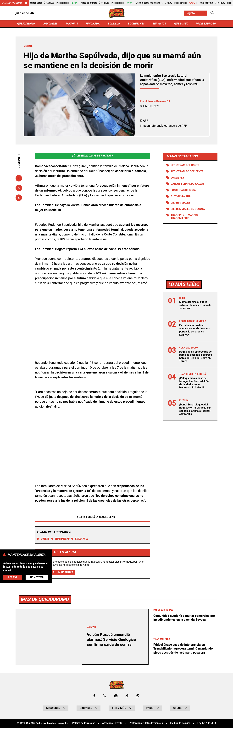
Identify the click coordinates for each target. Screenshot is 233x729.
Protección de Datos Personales (146, 724)
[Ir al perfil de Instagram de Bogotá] (116, 697)
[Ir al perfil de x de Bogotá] (104, 697)
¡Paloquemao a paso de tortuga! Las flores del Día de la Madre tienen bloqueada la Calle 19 (194, 384)
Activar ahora (64, 573)
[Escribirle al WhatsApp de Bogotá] (138, 697)
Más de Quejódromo (45, 600)
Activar (12, 577)
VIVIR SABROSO (205, 23)
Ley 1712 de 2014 (207, 724)
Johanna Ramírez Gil (157, 101)
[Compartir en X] (19, 188)
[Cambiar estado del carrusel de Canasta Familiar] (26, 3)
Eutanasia (80, 539)
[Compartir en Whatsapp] (19, 198)
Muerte (43, 539)
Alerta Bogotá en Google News (92, 517)
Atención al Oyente (112, 724)
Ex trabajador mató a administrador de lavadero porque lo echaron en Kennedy (194, 331)
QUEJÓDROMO (26, 23)
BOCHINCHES (135, 23)
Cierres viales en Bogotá (188, 210)
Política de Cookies (180, 724)
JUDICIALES (51, 23)
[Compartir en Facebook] (19, 178)
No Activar (37, 577)
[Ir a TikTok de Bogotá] (127, 697)
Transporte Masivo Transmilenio (184, 218)
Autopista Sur (181, 197)
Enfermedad (60, 539)
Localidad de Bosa (183, 191)
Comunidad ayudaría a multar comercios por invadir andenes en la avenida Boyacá (185, 619)
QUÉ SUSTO (180, 23)
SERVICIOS (158, 23)
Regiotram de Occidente (187, 172)
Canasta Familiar (12, 3)
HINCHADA (93, 23)
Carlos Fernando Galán (187, 184)
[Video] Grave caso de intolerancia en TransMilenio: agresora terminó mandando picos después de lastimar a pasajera (184, 649)
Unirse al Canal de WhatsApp (92, 156)
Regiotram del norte (185, 165)
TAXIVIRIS (72, 23)
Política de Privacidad (83, 724)
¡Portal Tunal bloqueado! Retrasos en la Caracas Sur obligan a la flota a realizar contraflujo (195, 410)
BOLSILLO (113, 23)
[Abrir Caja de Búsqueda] (212, 13)
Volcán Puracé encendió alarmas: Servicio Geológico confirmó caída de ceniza (112, 640)
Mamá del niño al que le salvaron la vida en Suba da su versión (195, 306)
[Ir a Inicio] (116, 13)
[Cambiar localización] (195, 13)
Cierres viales (180, 203)
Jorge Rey (177, 178)
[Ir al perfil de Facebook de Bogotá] (94, 697)
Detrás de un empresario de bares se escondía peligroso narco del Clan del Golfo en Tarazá (195, 357)
